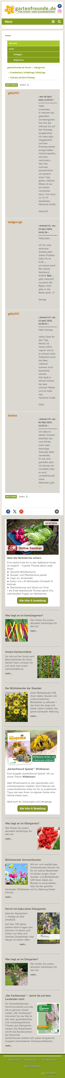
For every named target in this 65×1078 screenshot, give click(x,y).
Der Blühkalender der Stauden (23, 688)
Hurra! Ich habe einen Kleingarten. (26, 908)
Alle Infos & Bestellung (32, 808)
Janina (12, 415)
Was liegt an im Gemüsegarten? (24, 615)
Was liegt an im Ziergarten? (21, 959)
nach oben (50, 1073)
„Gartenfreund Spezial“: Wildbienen (28, 769)
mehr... (8, 1045)
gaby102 (13, 93)
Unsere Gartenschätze (18, 651)
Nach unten (11, 85)
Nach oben (11, 496)
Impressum (14, 1059)
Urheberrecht (49, 1059)
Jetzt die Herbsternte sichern (24, 558)
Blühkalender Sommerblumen (23, 859)
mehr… (33, 630)
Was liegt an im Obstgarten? (22, 823)
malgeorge (15, 222)
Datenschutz (31, 1059)
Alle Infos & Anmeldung (32, 600)
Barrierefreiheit (33, 1066)
